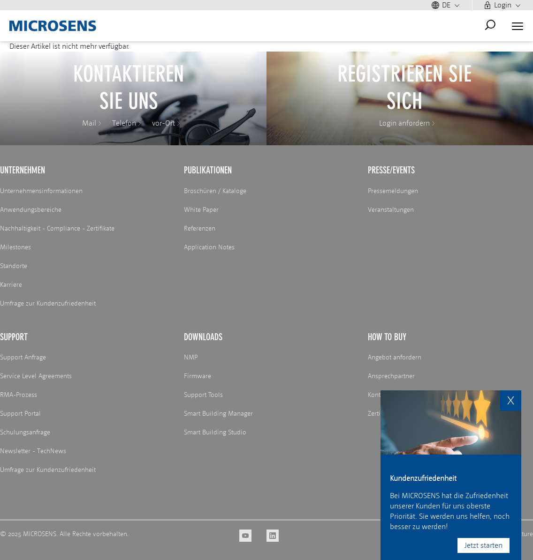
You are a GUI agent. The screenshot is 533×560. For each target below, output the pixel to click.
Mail (89, 123)
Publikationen (208, 170)
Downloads (203, 337)
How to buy (387, 337)
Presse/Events (391, 170)
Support (14, 337)
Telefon (124, 123)
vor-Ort (163, 123)
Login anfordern (404, 123)
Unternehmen (22, 170)
